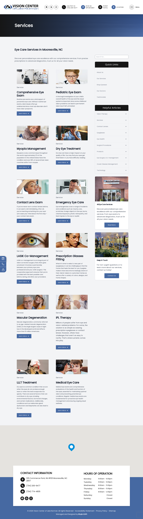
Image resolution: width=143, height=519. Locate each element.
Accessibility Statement (84, 511)
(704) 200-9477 (33, 485)
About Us (100, 72)
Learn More (24, 113)
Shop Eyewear (102, 85)
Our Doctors (101, 91)
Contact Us (112, 276)
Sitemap (112, 511)
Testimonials (101, 97)
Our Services (101, 79)
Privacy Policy (101, 511)
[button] (131, 7)
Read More (112, 225)
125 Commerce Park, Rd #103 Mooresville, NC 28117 (46, 479)
